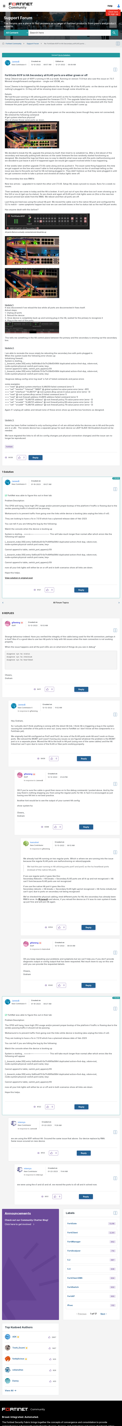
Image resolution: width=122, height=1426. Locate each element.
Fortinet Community (21, 6)
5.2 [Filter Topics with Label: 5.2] (68, 1260)
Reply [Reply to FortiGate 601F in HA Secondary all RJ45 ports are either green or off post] (35, 457)
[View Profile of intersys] (21, 1122)
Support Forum (33, 44)
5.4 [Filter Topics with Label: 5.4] (69, 1269)
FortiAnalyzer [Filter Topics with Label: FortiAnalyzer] (74, 1251)
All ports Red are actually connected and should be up (25, 232)
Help (110, 5)
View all (9, 1390)
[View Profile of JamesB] (15, 61)
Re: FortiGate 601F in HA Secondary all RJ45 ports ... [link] (65, 44)
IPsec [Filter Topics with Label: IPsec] (70, 1305)
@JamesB (43, 899)
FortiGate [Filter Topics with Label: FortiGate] (72, 1223)
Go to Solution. (64, 55)
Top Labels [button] (114, 1214)
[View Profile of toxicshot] (34, 842)
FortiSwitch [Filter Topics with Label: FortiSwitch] (73, 1287)
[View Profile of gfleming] (16, 622)
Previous (82, 1314)
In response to (28, 711)
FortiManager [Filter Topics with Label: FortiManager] (74, 1241)
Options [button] (115, 69)
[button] (32, 134)
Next (103, 1314)
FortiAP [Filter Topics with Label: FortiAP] (71, 1296)
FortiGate (9, 446)
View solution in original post (19, 578)
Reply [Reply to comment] (81, 590)
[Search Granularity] (16, 33)
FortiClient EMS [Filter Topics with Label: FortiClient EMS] (74, 1278)
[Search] (114, 33)
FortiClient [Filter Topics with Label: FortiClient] (72, 1232)
